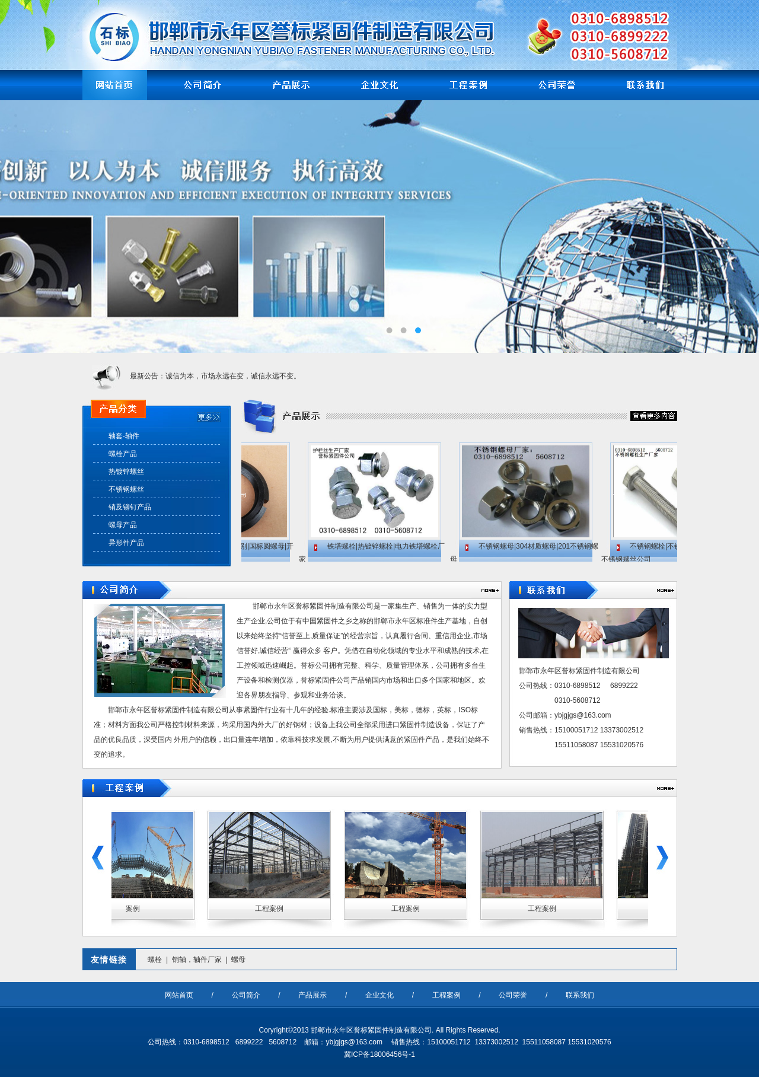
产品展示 (312, 995)
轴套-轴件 (124, 436)
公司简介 (246, 995)
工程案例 (446, 995)
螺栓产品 (123, 454)
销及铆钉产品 (130, 507)
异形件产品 (126, 542)
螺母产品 (123, 525)
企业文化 (379, 995)
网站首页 (179, 995)
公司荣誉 (513, 995)
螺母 (238, 959)
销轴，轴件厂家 (197, 959)
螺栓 (155, 959)
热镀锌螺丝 (126, 471)
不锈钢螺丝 (126, 489)
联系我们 (580, 995)
